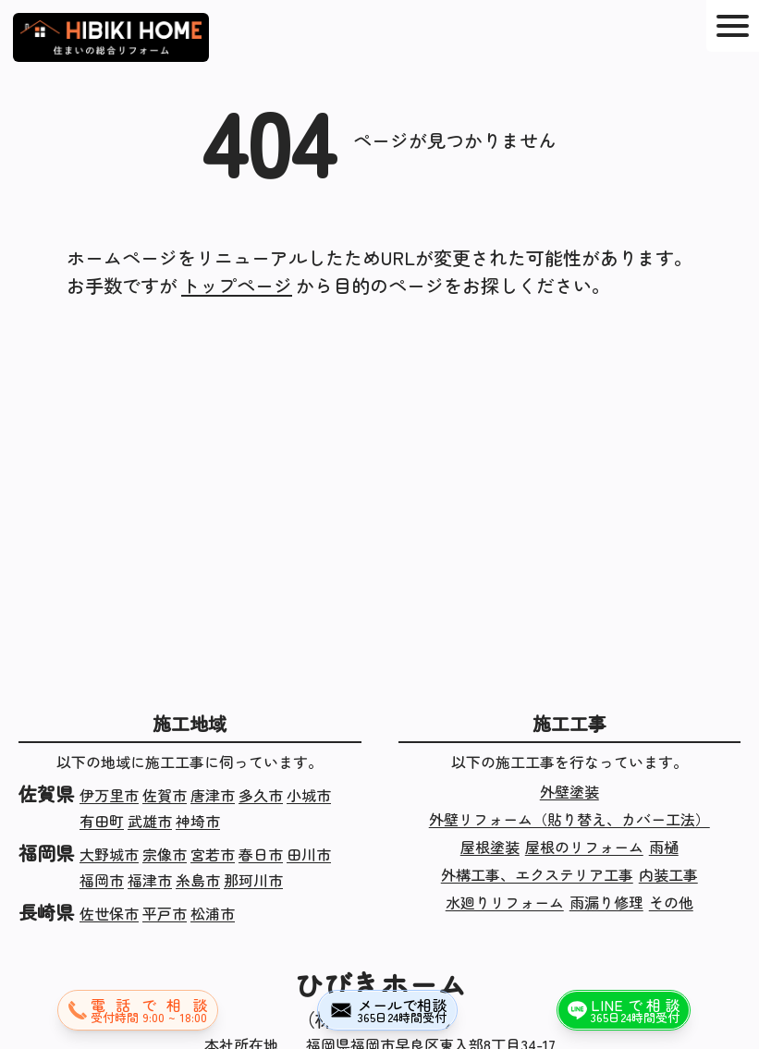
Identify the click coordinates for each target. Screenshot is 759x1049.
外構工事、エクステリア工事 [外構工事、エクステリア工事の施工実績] (537, 874)
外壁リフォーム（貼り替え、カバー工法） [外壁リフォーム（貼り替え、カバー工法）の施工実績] (569, 819)
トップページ (236, 285)
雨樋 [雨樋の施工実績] (664, 847)
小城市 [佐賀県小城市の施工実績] (309, 795)
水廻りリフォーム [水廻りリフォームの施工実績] (505, 902)
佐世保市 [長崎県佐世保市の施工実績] (109, 913)
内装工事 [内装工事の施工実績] (668, 874)
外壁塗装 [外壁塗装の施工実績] (569, 791)
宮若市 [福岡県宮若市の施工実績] (212, 854)
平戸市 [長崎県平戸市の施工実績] (164, 913)
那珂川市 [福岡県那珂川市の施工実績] (253, 880)
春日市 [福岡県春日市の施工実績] (261, 854)
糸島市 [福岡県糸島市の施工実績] (198, 880)
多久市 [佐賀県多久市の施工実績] (261, 795)
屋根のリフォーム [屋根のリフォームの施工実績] (584, 847)
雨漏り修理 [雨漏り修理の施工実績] (606, 902)
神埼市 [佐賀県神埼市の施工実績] (198, 821)
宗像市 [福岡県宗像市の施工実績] (164, 854)
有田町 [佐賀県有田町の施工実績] (102, 821)
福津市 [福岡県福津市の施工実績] (150, 880)
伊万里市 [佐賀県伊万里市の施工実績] (109, 795)
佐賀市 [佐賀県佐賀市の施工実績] (164, 795)
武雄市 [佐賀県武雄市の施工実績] (150, 821)
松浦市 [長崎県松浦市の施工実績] (212, 913)
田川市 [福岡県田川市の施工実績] (309, 854)
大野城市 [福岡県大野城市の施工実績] (109, 854)
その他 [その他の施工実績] (671, 902)
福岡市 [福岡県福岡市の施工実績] (102, 880)
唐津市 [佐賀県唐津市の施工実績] (212, 795)
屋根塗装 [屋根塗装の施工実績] (490, 847)
